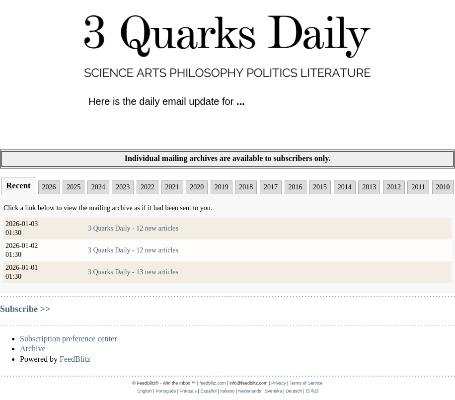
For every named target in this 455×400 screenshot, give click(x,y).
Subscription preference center (68, 338)
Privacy (278, 383)
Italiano (227, 391)
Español (208, 391)
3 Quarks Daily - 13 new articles (133, 272)
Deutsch (294, 391)
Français (188, 391)
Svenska (273, 391)
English (144, 391)
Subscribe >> (25, 309)
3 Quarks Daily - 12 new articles (133, 228)
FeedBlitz (75, 359)
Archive (33, 348)
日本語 (312, 391)
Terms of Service (306, 383)
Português (165, 391)
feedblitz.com (213, 383)
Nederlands (249, 391)
